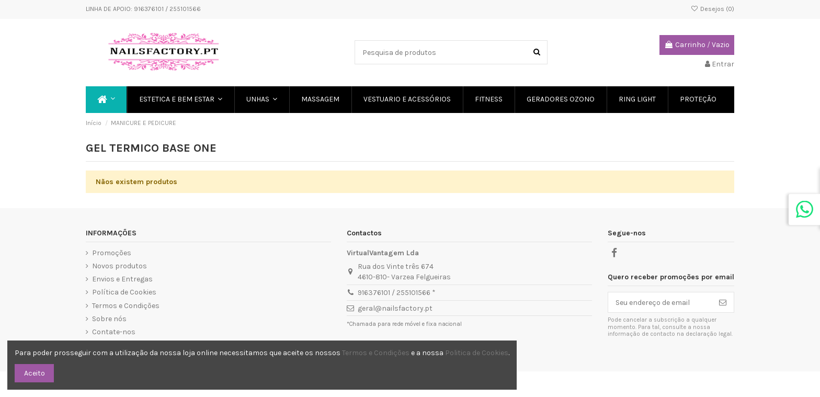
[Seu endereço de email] (660, 302)
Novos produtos (119, 266)
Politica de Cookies (476, 352)
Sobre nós (109, 318)
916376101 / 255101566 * (397, 292)
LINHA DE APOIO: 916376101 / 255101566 (143, 9)
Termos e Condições (126, 305)
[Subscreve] (723, 302)
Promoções (111, 252)
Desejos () (712, 9)
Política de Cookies (124, 292)
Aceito (34, 373)
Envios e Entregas (122, 279)
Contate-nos (113, 331)
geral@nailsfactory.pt (395, 308)
